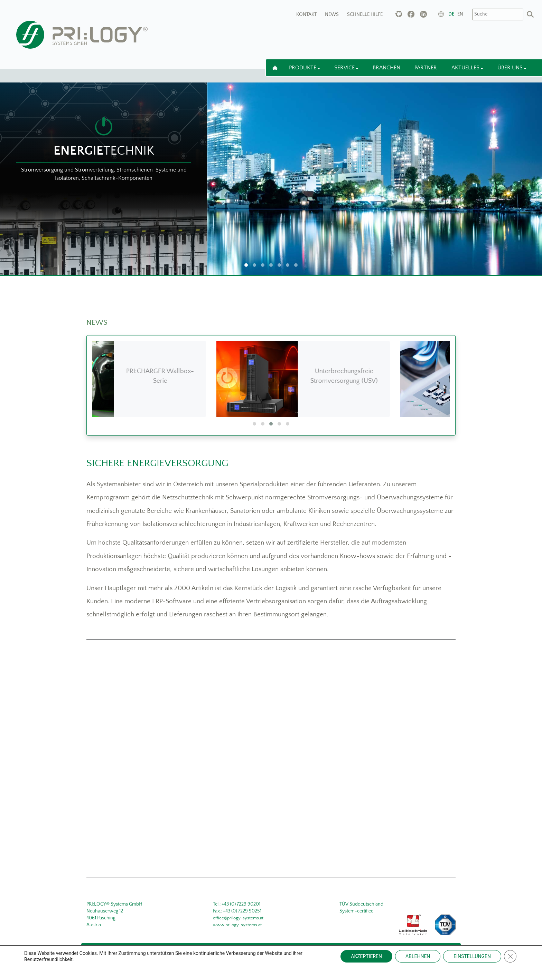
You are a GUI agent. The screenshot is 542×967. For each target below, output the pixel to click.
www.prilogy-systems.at (237, 924)
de (451, 14)
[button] (254, 423)
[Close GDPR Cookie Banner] (510, 956)
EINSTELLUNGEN (472, 956)
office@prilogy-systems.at (238, 918)
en (460, 14)
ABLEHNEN (417, 956)
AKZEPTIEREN (366, 956)
